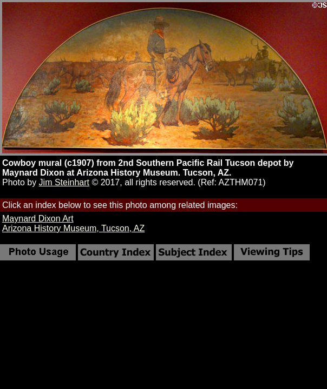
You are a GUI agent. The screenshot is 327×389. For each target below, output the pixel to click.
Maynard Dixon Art (38, 218)
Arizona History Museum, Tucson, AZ (73, 228)
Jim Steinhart (64, 182)
